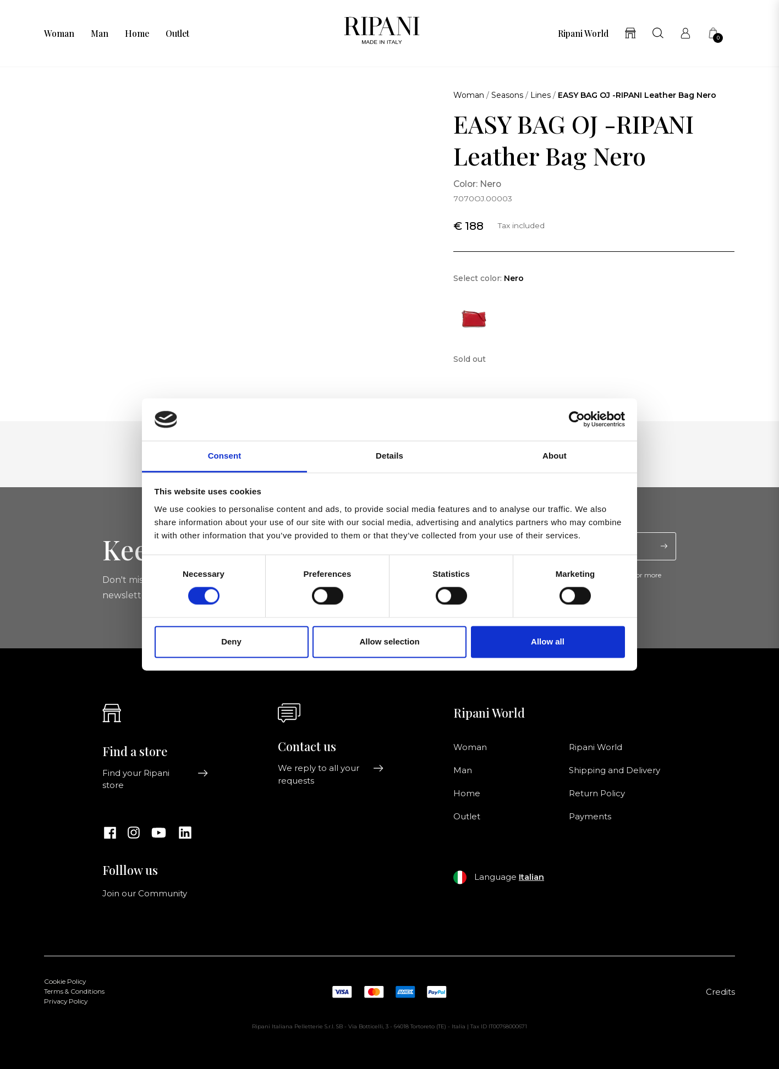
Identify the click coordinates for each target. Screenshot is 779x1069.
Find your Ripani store (155, 779)
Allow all (547, 641)
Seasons (507, 95)
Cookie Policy (65, 981)
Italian (531, 877)
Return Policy (597, 793)
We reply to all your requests (331, 774)
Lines (540, 95)
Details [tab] (389, 455)
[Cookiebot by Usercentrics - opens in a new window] (577, 419)
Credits (720, 992)
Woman (59, 33)
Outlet (177, 33)
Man (99, 33)
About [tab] (554, 455)
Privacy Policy (65, 1001)
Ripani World (583, 33)
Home (137, 33)
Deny (231, 641)
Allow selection (389, 641)
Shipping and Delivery (614, 770)
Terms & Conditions (74, 991)
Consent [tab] (225, 455)
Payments (590, 817)
